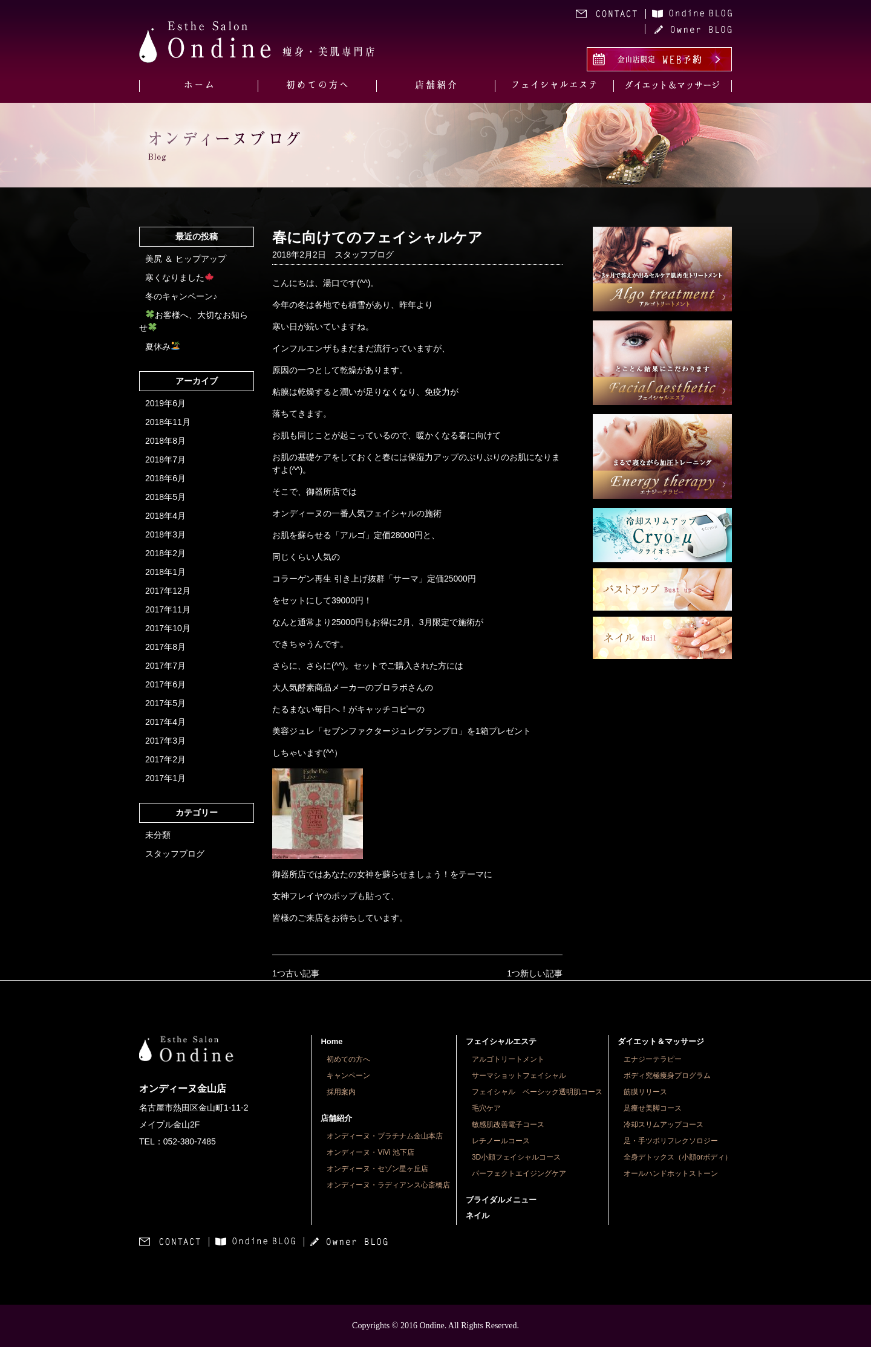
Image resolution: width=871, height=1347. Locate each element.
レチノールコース (501, 1141)
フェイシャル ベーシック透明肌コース (537, 1092)
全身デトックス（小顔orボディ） (678, 1157)
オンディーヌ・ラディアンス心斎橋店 (388, 1185)
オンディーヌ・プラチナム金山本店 (385, 1136)
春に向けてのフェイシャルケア (377, 237)
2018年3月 (165, 534)
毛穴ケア (486, 1108)
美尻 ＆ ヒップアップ (185, 259)
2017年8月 (165, 647)
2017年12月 (168, 591)
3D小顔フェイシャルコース (516, 1157)
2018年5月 (165, 497)
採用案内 (341, 1092)
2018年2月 (165, 553)
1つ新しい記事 (535, 973)
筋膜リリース (645, 1092)
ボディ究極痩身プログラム (667, 1075)
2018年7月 (165, 459)
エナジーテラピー (653, 1059)
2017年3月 (165, 740)
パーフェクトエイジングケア (519, 1173)
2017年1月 (165, 778)
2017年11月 (168, 609)
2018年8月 (165, 441)
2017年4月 (165, 722)
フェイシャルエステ (501, 1041)
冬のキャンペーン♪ (181, 296)
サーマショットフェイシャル (519, 1075)
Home (331, 1041)
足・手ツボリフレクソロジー (671, 1141)
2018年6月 (165, 478)
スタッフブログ (174, 854)
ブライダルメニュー (501, 1199)
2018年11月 (168, 422)
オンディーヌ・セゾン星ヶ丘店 (377, 1168)
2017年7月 (165, 665)
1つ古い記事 (295, 973)
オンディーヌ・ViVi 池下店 (370, 1152)
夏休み (162, 346)
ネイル (477, 1215)
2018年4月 (165, 516)
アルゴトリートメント (508, 1059)
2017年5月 (165, 703)
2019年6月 (165, 403)
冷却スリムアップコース (663, 1124)
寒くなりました (179, 277)
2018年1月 (165, 572)
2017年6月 (165, 684)
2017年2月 (165, 759)
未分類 (158, 835)
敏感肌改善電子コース (508, 1124)
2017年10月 (168, 628)
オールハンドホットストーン (671, 1173)
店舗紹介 (336, 1118)
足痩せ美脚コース (653, 1108)
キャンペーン (348, 1075)
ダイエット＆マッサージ (661, 1041)
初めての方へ (348, 1059)
